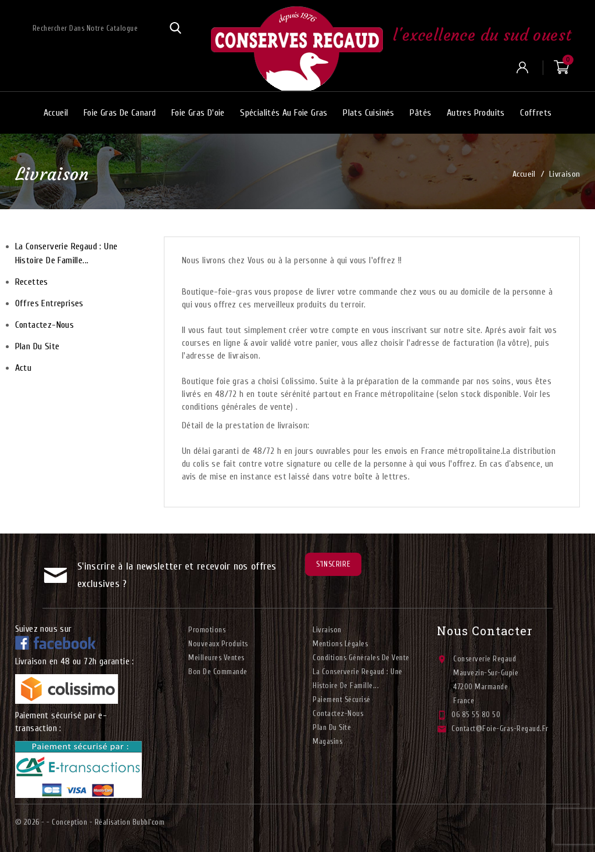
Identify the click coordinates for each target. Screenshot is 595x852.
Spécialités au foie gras (284, 113)
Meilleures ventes (216, 657)
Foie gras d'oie (198, 113)
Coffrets (535, 113)
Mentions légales (340, 643)
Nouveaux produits (218, 643)
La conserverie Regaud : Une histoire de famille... (66, 253)
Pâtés (420, 113)
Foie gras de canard (120, 113)
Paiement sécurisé (342, 699)
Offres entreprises (49, 303)
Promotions (206, 629)
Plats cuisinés (369, 113)
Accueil (56, 113)
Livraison (327, 629)
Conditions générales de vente (361, 657)
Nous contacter (485, 630)
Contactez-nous (44, 325)
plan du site (37, 346)
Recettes (31, 282)
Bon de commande (218, 671)
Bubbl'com (148, 822)
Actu (23, 368)
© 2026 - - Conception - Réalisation (73, 822)
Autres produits (476, 113)
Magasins (327, 741)
